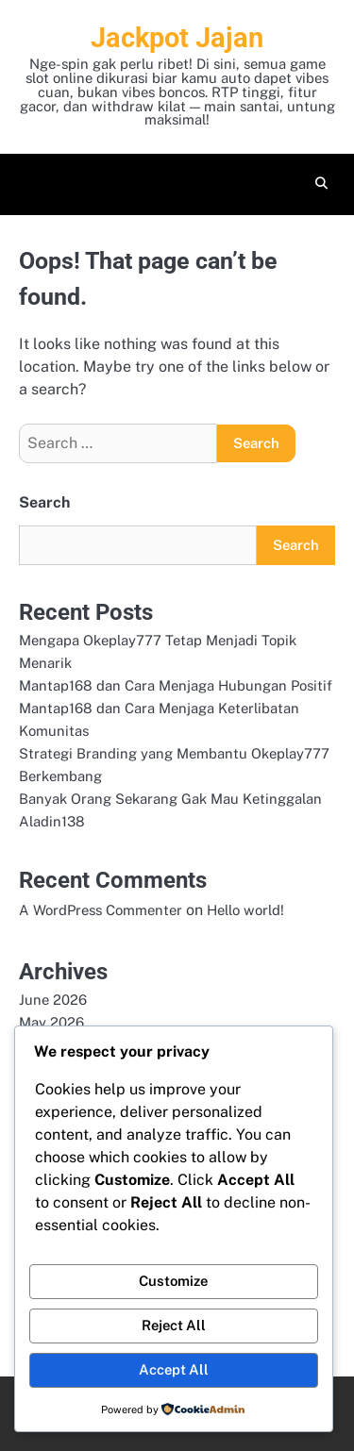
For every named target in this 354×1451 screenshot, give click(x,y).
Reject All (174, 1325)
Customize (173, 1281)
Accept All (174, 1369)
